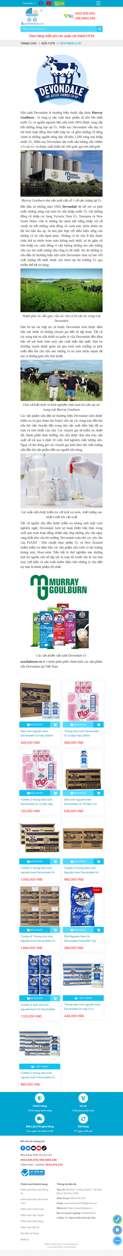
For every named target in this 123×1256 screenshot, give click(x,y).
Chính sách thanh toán (32, 1209)
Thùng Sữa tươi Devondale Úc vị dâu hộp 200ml (81, 733)
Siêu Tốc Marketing (67, 1247)
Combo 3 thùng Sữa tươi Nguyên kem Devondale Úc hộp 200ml (81, 870)
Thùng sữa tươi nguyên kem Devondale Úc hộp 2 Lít (82, 1006)
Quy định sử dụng (29, 1233)
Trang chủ (28, 43)
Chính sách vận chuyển (32, 1215)
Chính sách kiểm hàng (31, 1221)
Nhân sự (24, 1239)
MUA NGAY (35, 724)
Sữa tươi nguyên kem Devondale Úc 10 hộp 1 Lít (80, 802)
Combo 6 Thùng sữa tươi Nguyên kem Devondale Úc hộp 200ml (38, 939)
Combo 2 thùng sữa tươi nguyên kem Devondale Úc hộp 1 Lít (38, 870)
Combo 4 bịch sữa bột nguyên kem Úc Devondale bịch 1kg (38, 1007)
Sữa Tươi (48, 43)
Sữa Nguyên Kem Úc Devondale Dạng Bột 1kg (80, 938)
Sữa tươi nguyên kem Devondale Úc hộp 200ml (37, 733)
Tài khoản (28, 3)
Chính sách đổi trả (29, 1227)
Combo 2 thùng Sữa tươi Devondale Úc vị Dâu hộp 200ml (36, 802)
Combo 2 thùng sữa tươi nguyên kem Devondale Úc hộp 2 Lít (38, 1075)
